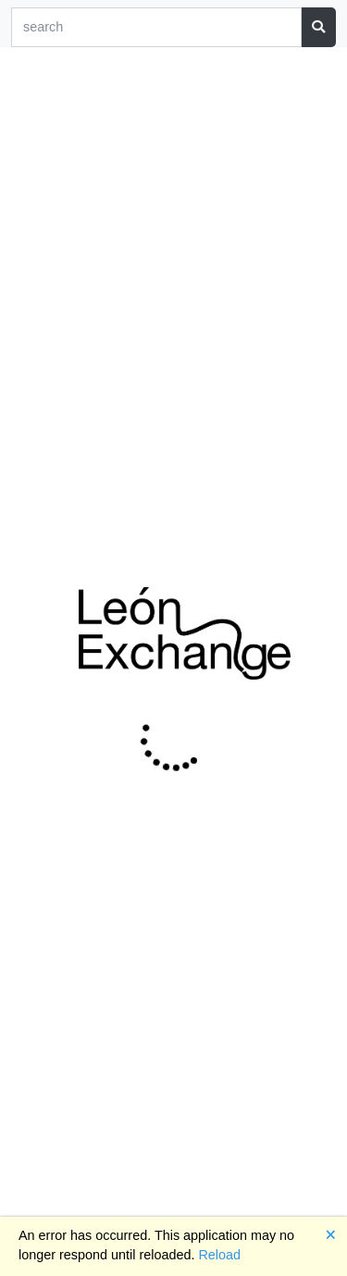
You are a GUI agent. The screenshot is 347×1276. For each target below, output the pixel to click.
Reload (219, 1254)
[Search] (156, 27)
